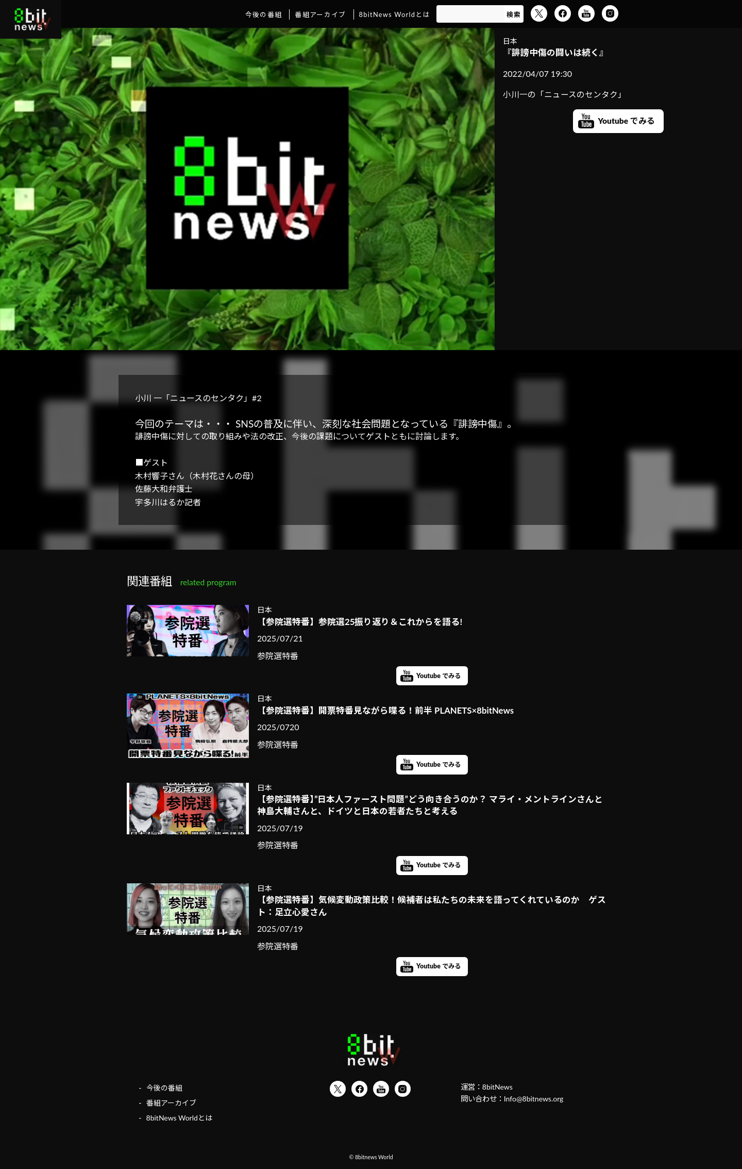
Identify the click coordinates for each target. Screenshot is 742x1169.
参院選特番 (277, 656)
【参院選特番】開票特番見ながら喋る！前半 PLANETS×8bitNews (392, 710)
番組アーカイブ (320, 14)
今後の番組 (263, 14)
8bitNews (498, 1091)
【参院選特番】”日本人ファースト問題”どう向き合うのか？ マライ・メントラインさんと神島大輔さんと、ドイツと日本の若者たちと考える (430, 806)
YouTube (586, 13)
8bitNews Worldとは (394, 14)
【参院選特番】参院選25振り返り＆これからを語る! (365, 621)
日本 (510, 41)
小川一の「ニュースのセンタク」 (564, 95)
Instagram (610, 13)
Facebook (562, 13)
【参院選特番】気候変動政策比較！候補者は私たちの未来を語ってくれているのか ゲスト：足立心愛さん (432, 908)
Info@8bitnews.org (534, 1103)
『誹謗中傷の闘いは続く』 (558, 52)
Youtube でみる (626, 122)
